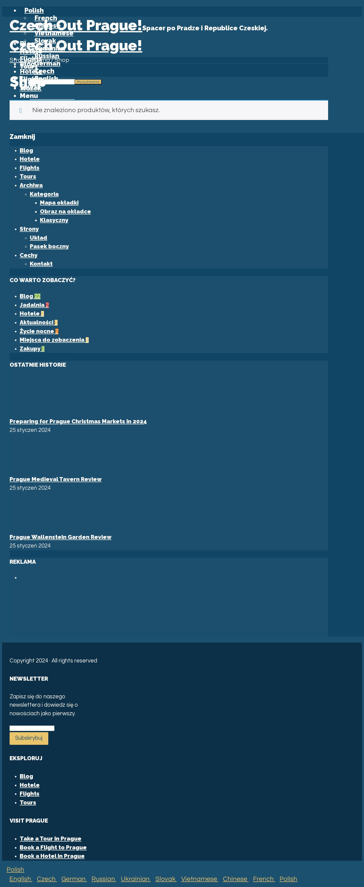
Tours (28, 176)
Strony (29, 229)
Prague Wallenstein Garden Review (60, 537)
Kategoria (44, 194)
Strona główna (30, 60)
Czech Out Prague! (76, 25)
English (18, 879)
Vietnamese (197, 879)
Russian (101, 879)
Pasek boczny (49, 246)
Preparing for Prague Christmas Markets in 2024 (78, 421)
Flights (29, 167)
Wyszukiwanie (88, 82)
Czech (44, 879)
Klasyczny (54, 220)
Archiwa (31, 185)
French (261, 879)
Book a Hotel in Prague (52, 856)
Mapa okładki (59, 202)
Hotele (30, 159)
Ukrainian (133, 879)
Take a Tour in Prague (50, 838)
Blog (27, 64)
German (72, 879)
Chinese (233, 879)
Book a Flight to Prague (53, 847)
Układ (38, 237)
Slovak (164, 879)
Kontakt (41, 263)
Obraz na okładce (65, 211)
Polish (13, 869)
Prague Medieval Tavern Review (56, 479)
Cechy (28, 255)
